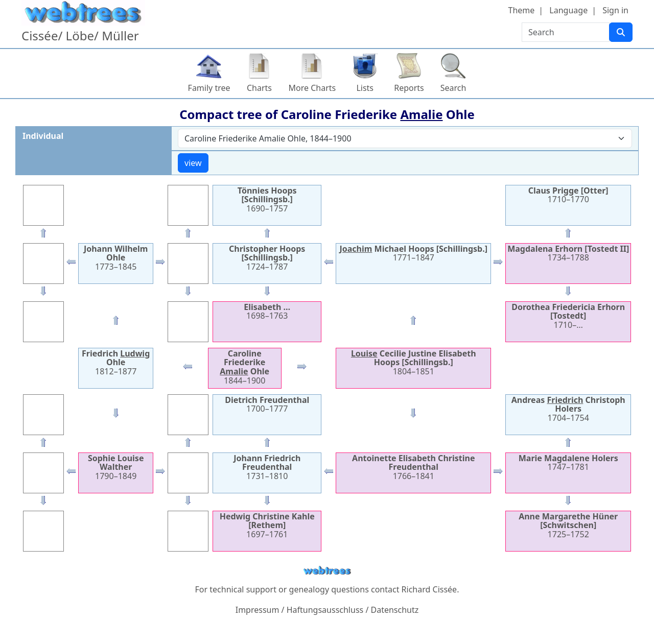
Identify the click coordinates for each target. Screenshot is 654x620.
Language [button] (568, 10)
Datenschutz (395, 609)
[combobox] (405, 138)
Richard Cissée (429, 589)
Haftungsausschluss (325, 609)
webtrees (327, 570)
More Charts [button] (312, 87)
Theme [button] (521, 10)
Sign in (615, 10)
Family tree (209, 87)
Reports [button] (409, 87)
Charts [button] (259, 87)
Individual (42, 135)
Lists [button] (364, 87)
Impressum (257, 609)
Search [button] (453, 87)
